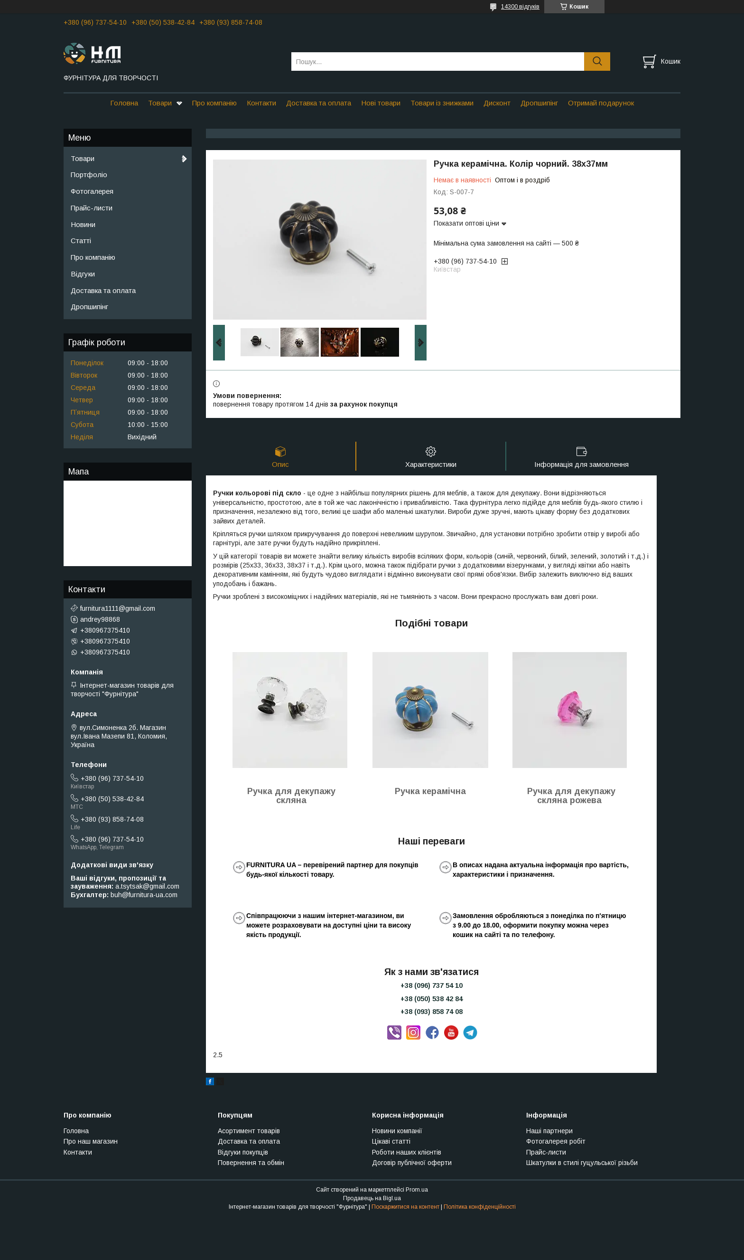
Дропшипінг (539, 103)
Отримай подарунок (601, 103)
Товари (160, 103)
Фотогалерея (92, 191)
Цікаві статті (391, 1141)
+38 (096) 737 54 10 (431, 985)
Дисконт (497, 103)
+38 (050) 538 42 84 (431, 999)
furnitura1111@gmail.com (117, 608)
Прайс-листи (91, 208)
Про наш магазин (91, 1141)
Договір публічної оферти (412, 1162)
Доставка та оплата (318, 103)
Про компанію (214, 103)
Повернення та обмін (251, 1162)
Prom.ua (417, 1189)
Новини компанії (397, 1131)
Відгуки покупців (243, 1152)
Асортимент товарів (249, 1131)
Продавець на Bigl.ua (372, 1198)
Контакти (261, 103)
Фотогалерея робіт (556, 1141)
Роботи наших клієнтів (406, 1152)
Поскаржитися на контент (405, 1206)
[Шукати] (597, 61)
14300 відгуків (520, 6)
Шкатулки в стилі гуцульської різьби (582, 1162)
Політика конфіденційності (480, 1206)
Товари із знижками (442, 103)
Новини (83, 224)
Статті (81, 241)
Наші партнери (549, 1131)
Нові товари (380, 103)
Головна (124, 103)
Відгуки (83, 274)
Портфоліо (89, 175)
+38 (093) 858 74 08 (431, 1011)
